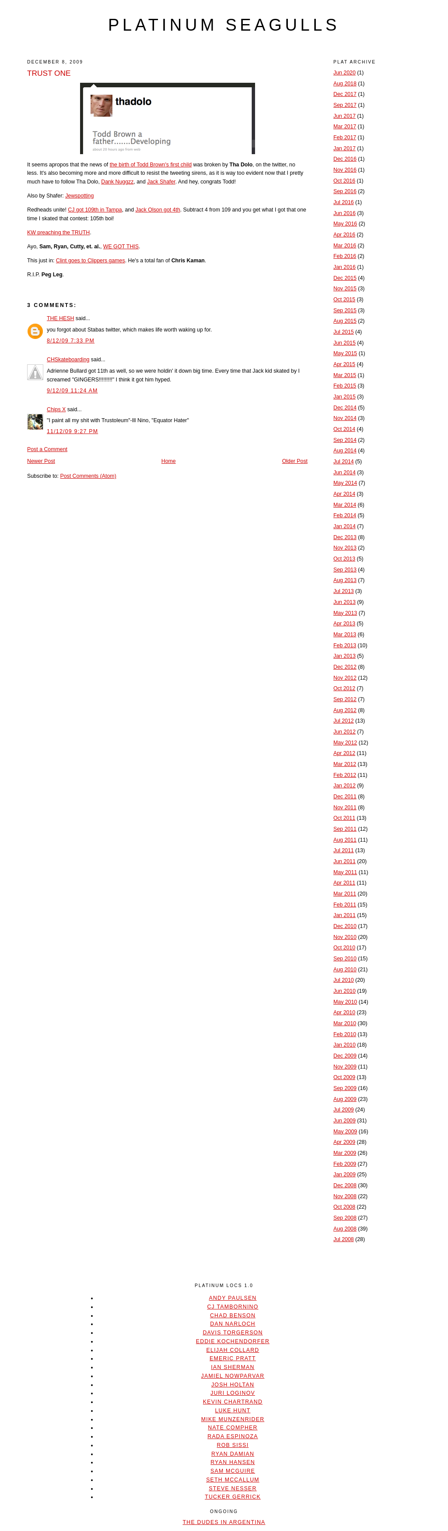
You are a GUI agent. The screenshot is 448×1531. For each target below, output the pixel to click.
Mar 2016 (344, 246)
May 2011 (345, 872)
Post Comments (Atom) (88, 476)
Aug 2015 (345, 321)
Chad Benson (233, 1315)
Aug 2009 (345, 1099)
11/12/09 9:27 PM (72, 431)
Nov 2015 (345, 289)
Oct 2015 (344, 299)
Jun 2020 (344, 73)
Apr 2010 (344, 1012)
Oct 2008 (344, 1207)
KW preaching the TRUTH (58, 232)
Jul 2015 (343, 332)
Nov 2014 (345, 418)
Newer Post (41, 461)
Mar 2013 (344, 634)
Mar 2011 (344, 894)
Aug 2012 (345, 710)
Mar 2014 (344, 505)
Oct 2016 (344, 181)
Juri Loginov (232, 1393)
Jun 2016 (344, 213)
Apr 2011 (344, 883)
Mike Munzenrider (233, 1419)
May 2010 (345, 1002)
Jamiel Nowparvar (233, 1376)
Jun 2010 (344, 991)
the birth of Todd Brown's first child (151, 165)
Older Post (295, 461)
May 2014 (345, 483)
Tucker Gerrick (233, 1497)
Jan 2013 (344, 656)
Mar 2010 (344, 1023)
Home (168, 461)
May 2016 (345, 224)
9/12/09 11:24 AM (72, 391)
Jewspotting (79, 196)
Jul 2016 (343, 202)
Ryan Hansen (232, 1462)
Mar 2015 (344, 375)
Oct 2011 (344, 818)
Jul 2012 (343, 721)
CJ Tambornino (232, 1307)
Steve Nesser (232, 1488)
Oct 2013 (344, 559)
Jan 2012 (344, 786)
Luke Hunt (232, 1411)
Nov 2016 (345, 170)
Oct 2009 (344, 1077)
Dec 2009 (345, 1056)
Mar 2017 (344, 126)
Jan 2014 (344, 526)
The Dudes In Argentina (223, 1522)
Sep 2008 (345, 1218)
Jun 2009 (344, 1121)
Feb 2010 (344, 1034)
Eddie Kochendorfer (233, 1341)
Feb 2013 (344, 645)
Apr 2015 (344, 364)
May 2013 (345, 613)
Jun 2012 (344, 732)
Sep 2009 (345, 1088)
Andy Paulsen (232, 1298)
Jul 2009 (343, 1110)
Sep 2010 (345, 959)
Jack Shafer (161, 182)
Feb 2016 (344, 256)
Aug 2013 (345, 580)
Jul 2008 (343, 1239)
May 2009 (345, 1132)
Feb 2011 (344, 905)
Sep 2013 (345, 570)
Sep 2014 (345, 440)
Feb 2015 (344, 386)
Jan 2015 (344, 397)
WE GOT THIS (121, 246)
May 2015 (345, 353)
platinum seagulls (224, 25)
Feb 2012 (344, 775)
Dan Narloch (232, 1324)
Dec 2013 (345, 537)
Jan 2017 (344, 148)
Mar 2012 (344, 764)
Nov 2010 (345, 937)
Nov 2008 (345, 1196)
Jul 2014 (343, 462)
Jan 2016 (344, 267)
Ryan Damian (232, 1454)
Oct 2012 (344, 688)
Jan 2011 (344, 915)
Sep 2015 (345, 310)
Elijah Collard (232, 1350)
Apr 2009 (344, 1142)
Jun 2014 (344, 472)
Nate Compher (232, 1428)
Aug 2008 (345, 1229)
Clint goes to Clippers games (90, 261)
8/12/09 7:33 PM (70, 341)
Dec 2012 (345, 667)
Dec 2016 (345, 159)
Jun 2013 (344, 602)
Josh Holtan (232, 1385)
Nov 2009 (345, 1067)
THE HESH (60, 318)
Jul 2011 (343, 850)
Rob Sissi (233, 1445)
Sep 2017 (345, 105)
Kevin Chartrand (232, 1402)
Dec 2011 (345, 797)
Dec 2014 (345, 408)
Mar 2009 (344, 1153)
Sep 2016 (345, 191)
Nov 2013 (345, 548)
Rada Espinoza (232, 1436)
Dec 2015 (345, 278)
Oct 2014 (344, 429)
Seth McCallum (232, 1480)
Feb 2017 (344, 137)
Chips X (56, 409)
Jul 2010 (343, 980)
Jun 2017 (344, 116)
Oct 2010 (344, 948)
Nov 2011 (345, 807)
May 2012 (345, 743)
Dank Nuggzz (117, 182)
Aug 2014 (345, 451)
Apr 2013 (344, 624)
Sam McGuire (232, 1471)
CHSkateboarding (68, 359)
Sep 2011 (345, 829)
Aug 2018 (345, 84)
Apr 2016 (344, 235)
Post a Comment (47, 449)
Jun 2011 (344, 861)
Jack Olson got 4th (158, 210)
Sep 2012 (345, 699)
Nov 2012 (345, 678)
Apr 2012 (344, 753)
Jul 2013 (343, 591)
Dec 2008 (345, 1185)
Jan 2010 (344, 1045)
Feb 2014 (344, 515)
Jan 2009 (344, 1174)
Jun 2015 (344, 343)
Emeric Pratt (233, 1358)
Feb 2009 (344, 1164)
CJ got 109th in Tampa (95, 210)
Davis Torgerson (232, 1333)
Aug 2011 (345, 840)
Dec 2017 (345, 94)
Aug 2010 (345, 970)
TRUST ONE (49, 73)
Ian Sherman (232, 1367)
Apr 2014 (344, 494)
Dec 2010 (345, 926)
